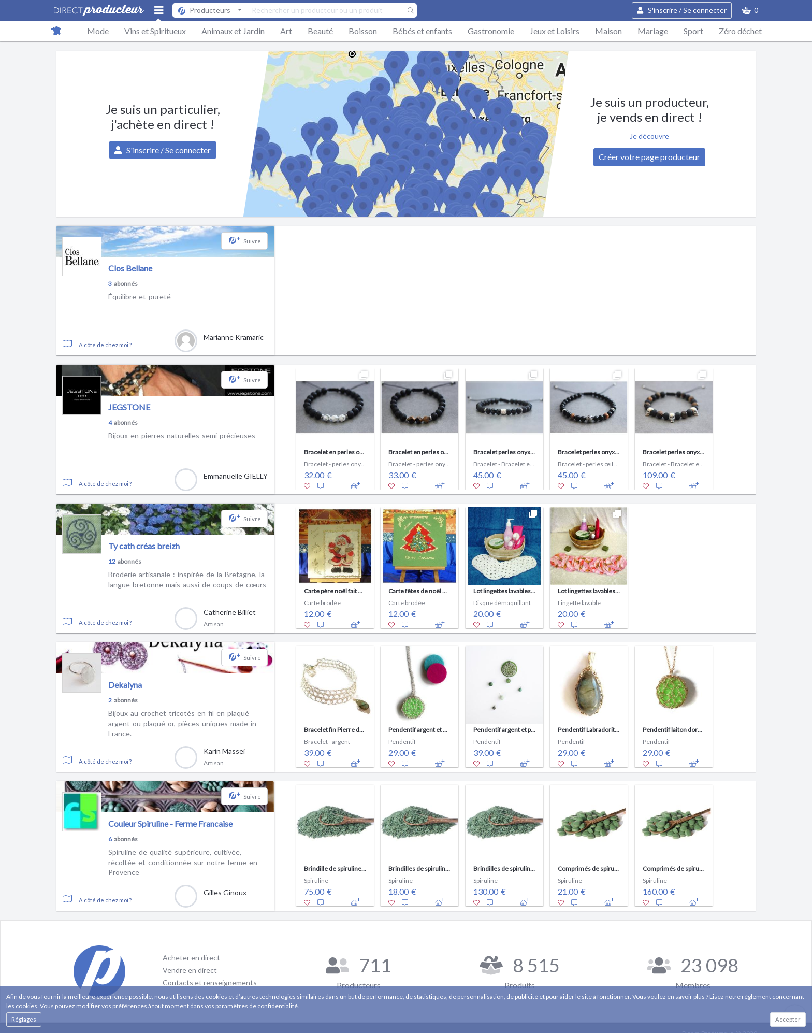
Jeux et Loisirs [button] (554, 31)
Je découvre (649, 136)
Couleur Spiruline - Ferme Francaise (170, 823)
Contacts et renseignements (210, 982)
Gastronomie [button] (491, 31)
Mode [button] (98, 31)
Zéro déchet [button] (740, 31)
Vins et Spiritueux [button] (155, 31)
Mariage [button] (652, 31)
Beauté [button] (320, 31)
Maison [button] (608, 31)
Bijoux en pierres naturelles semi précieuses (181, 435)
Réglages (23, 1019)
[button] (749, 10)
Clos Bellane (130, 268)
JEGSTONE (129, 407)
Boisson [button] (363, 31)
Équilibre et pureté (139, 296)
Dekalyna (125, 685)
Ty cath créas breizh (144, 546)
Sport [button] (693, 31)
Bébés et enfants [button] (422, 31)
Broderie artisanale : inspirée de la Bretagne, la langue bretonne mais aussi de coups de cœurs (187, 579)
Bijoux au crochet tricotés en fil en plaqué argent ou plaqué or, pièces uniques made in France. (182, 723)
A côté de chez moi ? (105, 344)
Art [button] (286, 31)
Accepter (788, 1019)
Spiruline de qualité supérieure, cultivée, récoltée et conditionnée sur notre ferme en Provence (182, 862)
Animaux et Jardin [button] (233, 31)
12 (111, 561)
